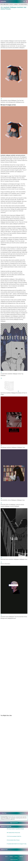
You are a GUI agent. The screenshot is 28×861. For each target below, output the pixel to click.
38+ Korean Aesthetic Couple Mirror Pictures (15, 828)
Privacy (16, 856)
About (6, 856)
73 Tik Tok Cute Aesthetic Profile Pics (14, 836)
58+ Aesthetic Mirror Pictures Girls (13, 832)
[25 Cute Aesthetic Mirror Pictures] (3, 841)
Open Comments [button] (14, 822)
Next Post (4, 813)
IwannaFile (3, 1)
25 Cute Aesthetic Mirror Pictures (13, 840)
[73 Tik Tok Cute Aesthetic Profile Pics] (3, 837)
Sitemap (21, 856)
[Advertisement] (14, 25)
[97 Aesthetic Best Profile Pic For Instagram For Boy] (3, 845)
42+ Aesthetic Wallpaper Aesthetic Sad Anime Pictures (13, 8)
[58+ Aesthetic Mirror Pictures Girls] (3, 833)
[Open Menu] (24, 1)
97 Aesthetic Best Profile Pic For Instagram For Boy (16, 843)
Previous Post (23, 813)
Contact (11, 856)
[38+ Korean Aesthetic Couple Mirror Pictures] (3, 830)
